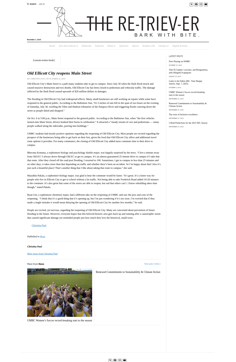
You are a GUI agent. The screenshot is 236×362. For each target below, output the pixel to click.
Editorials (86, 45)
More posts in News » (152, 264)
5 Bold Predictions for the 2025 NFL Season (188, 123)
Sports (135, 45)
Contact (162, 45)
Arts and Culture (67, 45)
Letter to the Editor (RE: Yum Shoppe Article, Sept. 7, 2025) (185, 82)
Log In (42, 4)
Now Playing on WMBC (179, 61)
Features (99, 45)
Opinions (123, 45)
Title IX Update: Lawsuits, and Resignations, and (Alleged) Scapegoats (188, 71)
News (110, 45)
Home (52, 45)
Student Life (148, 45)
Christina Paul (39, 225)
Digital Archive (179, 45)
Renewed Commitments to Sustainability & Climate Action (128, 271)
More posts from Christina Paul (42, 253)
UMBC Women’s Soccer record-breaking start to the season (59, 320)
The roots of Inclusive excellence (183, 114)
